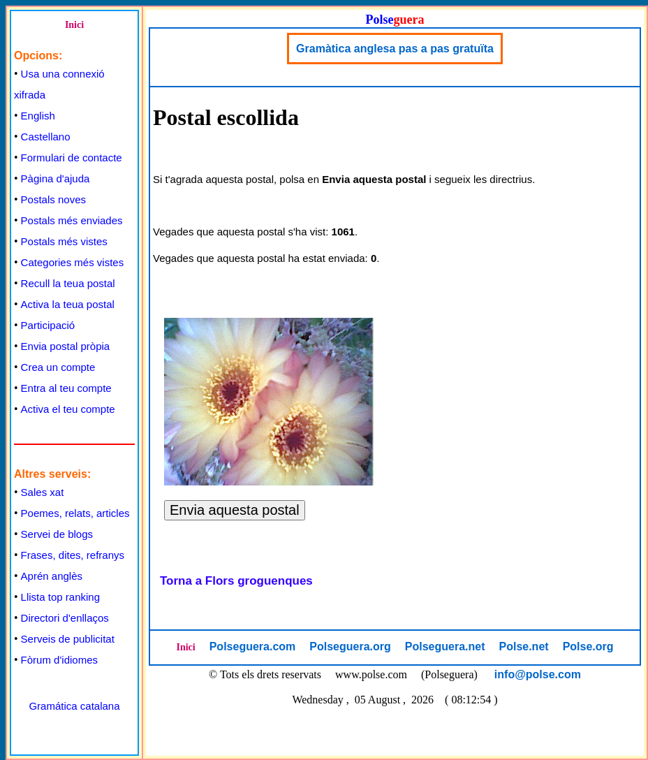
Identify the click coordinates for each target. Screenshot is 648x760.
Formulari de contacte (71, 157)
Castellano (46, 136)
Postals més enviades (72, 220)
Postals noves (53, 199)
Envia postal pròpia (65, 346)
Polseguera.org (349, 646)
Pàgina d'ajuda (55, 178)
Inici (74, 25)
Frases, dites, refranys (72, 555)
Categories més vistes (72, 262)
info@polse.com (537, 674)
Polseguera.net (445, 646)
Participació (48, 325)
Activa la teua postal (68, 304)
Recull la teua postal (68, 283)
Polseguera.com (252, 646)
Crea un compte (58, 367)
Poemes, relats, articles (75, 513)
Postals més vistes (64, 241)
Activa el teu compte (68, 409)
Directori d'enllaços (65, 618)
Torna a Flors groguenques (236, 580)
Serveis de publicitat (68, 639)
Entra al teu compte (66, 388)
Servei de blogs (57, 534)
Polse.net (523, 646)
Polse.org (588, 646)
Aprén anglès (51, 576)
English (38, 116)
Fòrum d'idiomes (59, 660)
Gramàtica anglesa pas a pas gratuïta (395, 48)
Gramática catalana (74, 706)
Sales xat (42, 492)
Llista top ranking (60, 597)
